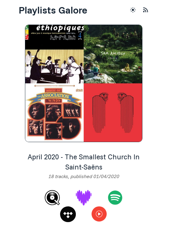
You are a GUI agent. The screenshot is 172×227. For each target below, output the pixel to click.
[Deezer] (84, 197)
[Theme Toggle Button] (132, 9)
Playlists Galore (52, 10)
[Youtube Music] (99, 214)
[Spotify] (115, 197)
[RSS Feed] (145, 9)
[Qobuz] (52, 197)
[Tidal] (68, 214)
